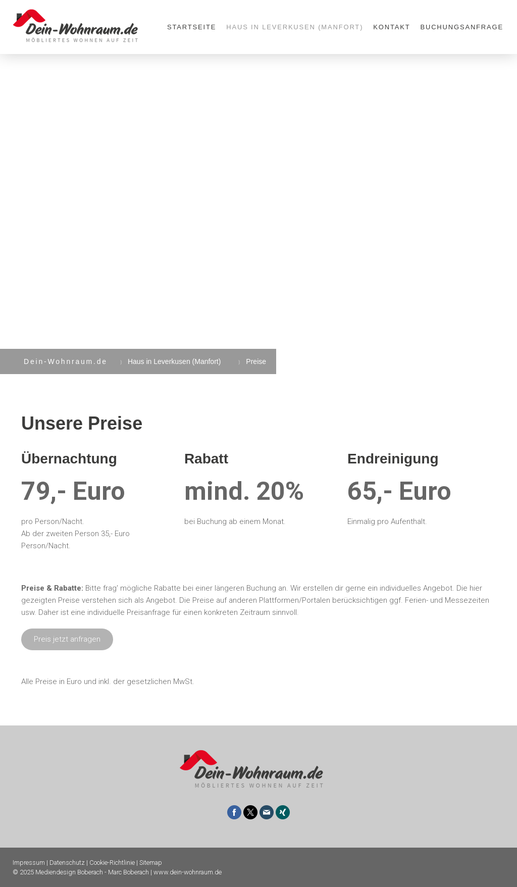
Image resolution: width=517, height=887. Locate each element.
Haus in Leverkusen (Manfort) (294, 27)
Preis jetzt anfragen (67, 639)
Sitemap (150, 862)
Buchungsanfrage (461, 27)
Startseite (191, 27)
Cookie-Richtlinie (112, 862)
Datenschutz (67, 862)
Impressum (29, 862)
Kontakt (391, 27)
